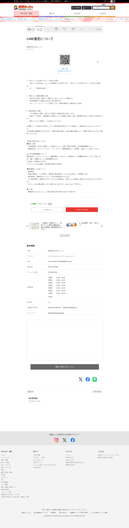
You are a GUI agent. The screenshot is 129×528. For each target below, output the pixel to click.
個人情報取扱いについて (41, 512)
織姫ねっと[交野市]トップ (8, 19)
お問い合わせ (63, 512)
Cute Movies (37, 467)
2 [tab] (61, 74)
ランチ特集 (4, 484)
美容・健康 (4, 460)
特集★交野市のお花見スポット (75, 462)
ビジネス (4, 477)
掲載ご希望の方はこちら (64, 367)
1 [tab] (58, 74)
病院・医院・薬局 (6, 472)
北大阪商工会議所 (56, 509)
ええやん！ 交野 (38, 457)
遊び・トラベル (6, 467)
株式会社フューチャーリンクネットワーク (75, 509)
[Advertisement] (65, 421)
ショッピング (33, 19)
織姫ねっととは (26, 512)
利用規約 (53, 512)
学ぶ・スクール (6, 465)
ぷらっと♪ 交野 (6, 492)
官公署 (3, 475)
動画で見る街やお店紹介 (105, 457)
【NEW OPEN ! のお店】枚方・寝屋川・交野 (15, 497)
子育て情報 (36, 455)
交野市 (48, 509)
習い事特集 (4, 482)
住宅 (2, 470)
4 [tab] (68, 74)
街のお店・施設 (26, 13)
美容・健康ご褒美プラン (8, 487)
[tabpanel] (64, 62)
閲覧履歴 (77, 7)
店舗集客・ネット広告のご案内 (118, 19)
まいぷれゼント (38, 460)
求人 (2, 480)
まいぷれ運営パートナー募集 (99, 512)
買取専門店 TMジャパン (45, 19)
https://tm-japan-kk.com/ (56, 313)
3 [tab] (65, 74)
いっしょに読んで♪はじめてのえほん (44, 465)
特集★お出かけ (70, 465)
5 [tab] (71, 74)
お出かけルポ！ (70, 460)
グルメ (3, 455)
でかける (77, 13)
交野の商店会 (5, 489)
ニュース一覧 (58, 19)
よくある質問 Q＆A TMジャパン (90, 224)
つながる (102, 13)
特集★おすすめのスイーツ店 (10, 494)
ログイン (87, 7)
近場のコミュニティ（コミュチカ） (109, 455)
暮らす (51, 13)
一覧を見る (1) (97, 391)
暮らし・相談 (5, 462)
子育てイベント (38, 462)
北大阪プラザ (70, 457)
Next (97, 62)
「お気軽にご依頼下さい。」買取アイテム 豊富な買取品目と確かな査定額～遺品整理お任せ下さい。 (50, 226)
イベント (68, 455)
